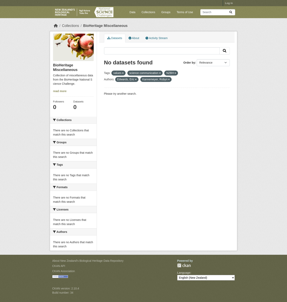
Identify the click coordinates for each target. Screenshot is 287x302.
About (134, 38)
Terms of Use (185, 12)
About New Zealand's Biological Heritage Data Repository (88, 260)
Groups (165, 12)
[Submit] (231, 12)
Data (133, 12)
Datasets (114, 38)
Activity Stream (156, 38)
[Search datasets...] (217, 12)
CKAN (184, 265)
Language (183, 272)
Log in (229, 3)
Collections (148, 12)
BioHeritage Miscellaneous (105, 26)
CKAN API (58, 266)
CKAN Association (63, 271)
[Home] (56, 26)
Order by (189, 62)
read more (60, 91)
